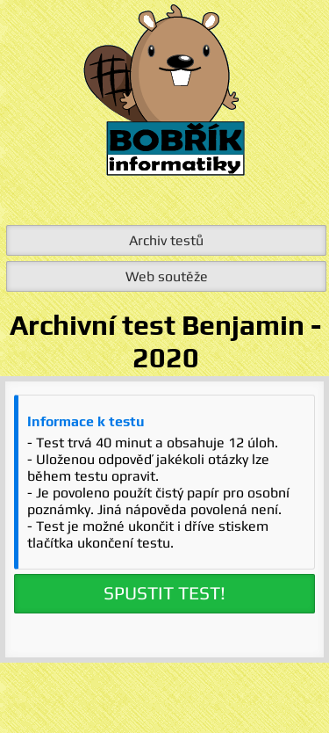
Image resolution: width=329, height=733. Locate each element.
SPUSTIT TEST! (164, 593)
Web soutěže (166, 276)
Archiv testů (166, 240)
